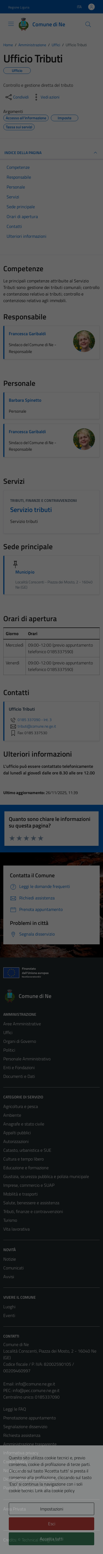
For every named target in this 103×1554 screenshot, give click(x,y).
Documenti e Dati (19, 1076)
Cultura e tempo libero (23, 1159)
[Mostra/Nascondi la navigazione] (11, 24)
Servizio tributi (31, 509)
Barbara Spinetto (25, 400)
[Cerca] (88, 24)
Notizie (9, 1259)
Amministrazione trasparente (30, 1444)
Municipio (24, 572)
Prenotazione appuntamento (29, 1417)
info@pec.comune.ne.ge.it (36, 1390)
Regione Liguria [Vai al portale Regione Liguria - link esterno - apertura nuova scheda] (18, 7)
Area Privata (14, 1509)
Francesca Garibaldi (27, 333)
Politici (9, 1050)
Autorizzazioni (16, 1141)
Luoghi (9, 1306)
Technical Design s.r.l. (41, 1539)
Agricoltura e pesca (20, 1106)
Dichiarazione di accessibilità (28, 1479)
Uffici (7, 1032)
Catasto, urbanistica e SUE (27, 1150)
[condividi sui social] (16, 97)
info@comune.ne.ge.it (35, 1384)
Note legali (13, 1470)
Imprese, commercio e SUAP (28, 1185)
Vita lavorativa (16, 1229)
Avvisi (8, 1276)
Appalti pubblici (17, 1132)
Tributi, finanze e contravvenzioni (43, 500)
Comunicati (13, 1267)
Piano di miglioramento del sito (31, 1487)
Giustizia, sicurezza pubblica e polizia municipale (46, 1176)
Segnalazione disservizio (25, 1426)
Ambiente (12, 1115)
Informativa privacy (20, 1452)
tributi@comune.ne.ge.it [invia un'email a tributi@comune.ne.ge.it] (32, 726)
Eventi (9, 1315)
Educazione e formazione (26, 1167)
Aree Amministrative (22, 1023)
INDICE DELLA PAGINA (51, 152)
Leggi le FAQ (14, 1409)
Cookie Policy (15, 1461)
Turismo (10, 1220)
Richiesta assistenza (21, 1435)
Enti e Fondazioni (19, 1067)
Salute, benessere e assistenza (31, 1202)
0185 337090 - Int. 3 (30, 720)
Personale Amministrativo (27, 1058)
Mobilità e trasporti (20, 1194)
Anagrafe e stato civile (23, 1124)
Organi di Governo (19, 1041)
